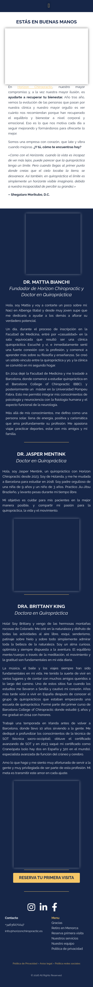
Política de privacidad (67, 949)
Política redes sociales (67, 963)
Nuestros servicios (65, 938)
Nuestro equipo (63, 943)
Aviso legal (46, 963)
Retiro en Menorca (65, 928)
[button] (48, 5)
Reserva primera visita (68, 933)
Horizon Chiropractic (35, 87)
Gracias (57, 923)
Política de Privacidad (25, 963)
